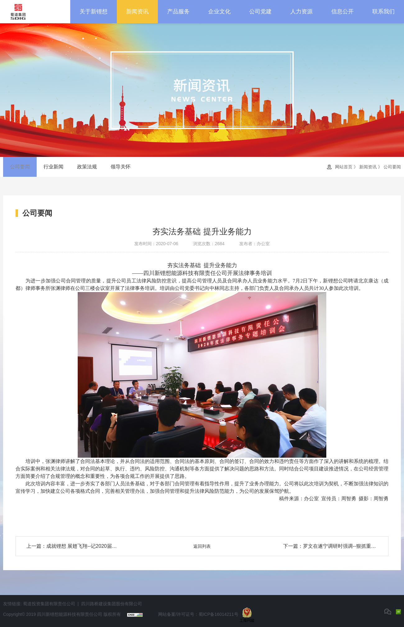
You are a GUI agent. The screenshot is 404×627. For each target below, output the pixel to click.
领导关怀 (121, 166)
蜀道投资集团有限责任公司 (49, 603)
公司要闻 (20, 166)
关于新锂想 (94, 11)
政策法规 (87, 166)
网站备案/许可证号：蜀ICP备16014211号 (198, 614)
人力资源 (301, 11)
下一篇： (330, 546)
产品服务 (178, 11)
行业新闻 (53, 166)
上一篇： (73, 546)
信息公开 (342, 11)
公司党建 (260, 11)
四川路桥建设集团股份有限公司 (111, 603)
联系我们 (383, 11)
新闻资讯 (137, 11)
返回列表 (202, 546)
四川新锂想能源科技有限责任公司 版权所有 (79, 614)
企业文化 (219, 11)
